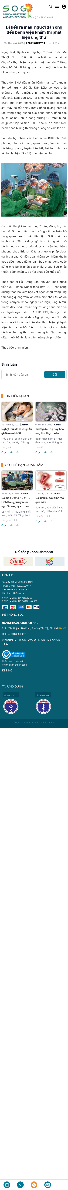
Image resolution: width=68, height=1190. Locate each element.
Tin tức (19, 17)
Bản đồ (62, 628)
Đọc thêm (10, 452)
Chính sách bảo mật (13, 661)
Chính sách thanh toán (14, 664)
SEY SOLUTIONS (45, 722)
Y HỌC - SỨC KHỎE (41, 17)
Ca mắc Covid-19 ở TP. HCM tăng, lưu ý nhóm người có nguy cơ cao (15, 502)
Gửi (54, 374)
